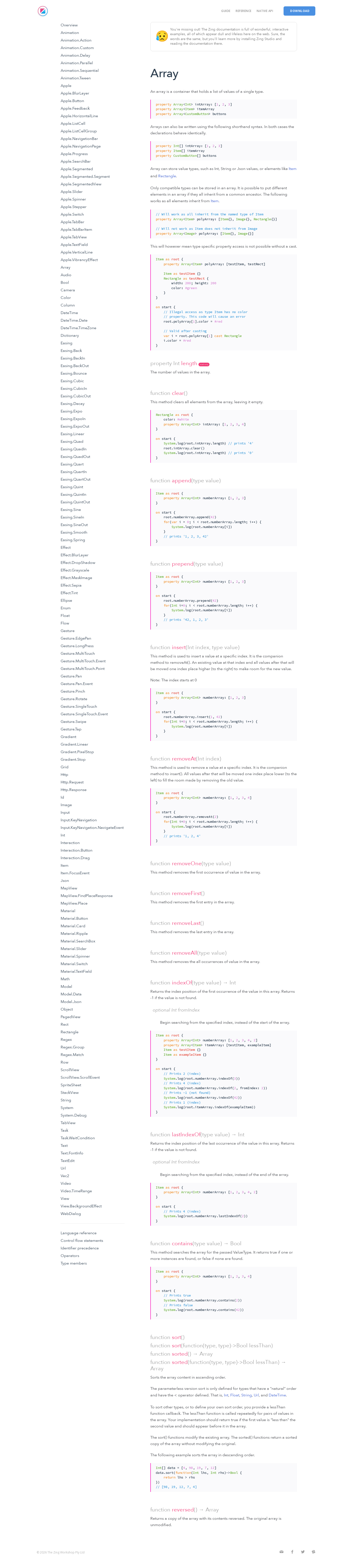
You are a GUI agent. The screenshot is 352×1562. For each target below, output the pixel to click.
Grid (64, 767)
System (67, 1107)
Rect (64, 1024)
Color (66, 297)
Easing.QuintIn (73, 494)
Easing (66, 343)
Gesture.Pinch (73, 691)
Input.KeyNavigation (79, 820)
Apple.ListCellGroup (79, 131)
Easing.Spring (73, 540)
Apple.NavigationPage (81, 146)
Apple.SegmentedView (81, 184)
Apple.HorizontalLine (79, 116)
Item (64, 865)
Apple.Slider (72, 191)
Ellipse (66, 600)
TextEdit (68, 1160)
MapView (69, 888)
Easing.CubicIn (74, 388)
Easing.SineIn (72, 517)
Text (64, 1145)
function (160, 393)
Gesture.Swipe (73, 721)
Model (66, 986)
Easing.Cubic (72, 381)
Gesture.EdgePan (76, 638)
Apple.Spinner (73, 199)
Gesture (68, 630)
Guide (226, 11)
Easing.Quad (72, 441)
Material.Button (74, 918)
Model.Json (71, 1001)
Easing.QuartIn (74, 472)
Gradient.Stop (73, 759)
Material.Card (73, 926)
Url (63, 1168)
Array (65, 267)
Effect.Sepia (71, 585)
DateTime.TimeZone (78, 328)
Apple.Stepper (74, 207)
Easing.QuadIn (74, 449)
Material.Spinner (75, 956)
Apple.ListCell (73, 123)
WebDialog (71, 1213)
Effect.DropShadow (78, 562)
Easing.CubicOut (76, 396)
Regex (66, 1039)
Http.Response (74, 789)
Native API (265, 11)
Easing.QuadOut (75, 456)
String (66, 1100)
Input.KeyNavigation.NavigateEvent (92, 827)
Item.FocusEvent (75, 873)
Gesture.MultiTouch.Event (83, 661)
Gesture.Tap (71, 729)
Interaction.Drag (75, 858)
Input (65, 812)
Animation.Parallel (77, 63)
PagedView (70, 1017)
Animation (70, 32)
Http (64, 774)
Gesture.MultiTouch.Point (83, 668)
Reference (244, 11)
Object (67, 1009)
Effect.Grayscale (75, 570)
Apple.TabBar (72, 222)
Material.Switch (74, 964)
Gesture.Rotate (74, 699)
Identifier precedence (80, 1248)
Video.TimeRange (76, 1191)
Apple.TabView (74, 237)
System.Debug (74, 1115)
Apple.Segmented (77, 169)
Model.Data (71, 994)
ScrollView (70, 1070)
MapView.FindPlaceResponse (87, 895)
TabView (68, 1123)
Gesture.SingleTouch (79, 706)
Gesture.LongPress (77, 646)
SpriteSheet (71, 1085)
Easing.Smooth (74, 532)
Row (64, 1062)
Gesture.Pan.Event (77, 683)
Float (65, 615)
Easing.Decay (73, 403)
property (161, 363)
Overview (69, 25)
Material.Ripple (74, 933)
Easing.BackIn (73, 358)
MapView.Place (74, 903)
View (65, 1198)
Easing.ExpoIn (73, 419)
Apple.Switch (72, 214)
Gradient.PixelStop (77, 752)
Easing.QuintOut (75, 502)
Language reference (79, 1233)
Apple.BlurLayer (75, 93)
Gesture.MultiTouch (78, 653)
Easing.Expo (71, 411)
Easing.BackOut (75, 366)
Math (65, 979)
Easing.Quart (72, 464)
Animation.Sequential (80, 70)
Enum (66, 608)
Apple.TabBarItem (76, 229)
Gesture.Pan (71, 676)
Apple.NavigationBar (79, 138)
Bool (65, 282)
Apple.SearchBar (76, 161)
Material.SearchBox (78, 941)
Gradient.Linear (74, 744)
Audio (66, 275)
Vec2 (65, 1176)
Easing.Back (71, 350)
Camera (68, 290)
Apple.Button (72, 101)
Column (68, 305)
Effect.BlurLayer (74, 555)
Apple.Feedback (75, 108)
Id (62, 797)
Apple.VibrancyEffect (79, 260)
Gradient (68, 736)
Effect (66, 547)
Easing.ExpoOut (75, 426)
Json (65, 880)
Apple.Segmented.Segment (85, 176)
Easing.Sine (71, 509)
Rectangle (69, 1032)
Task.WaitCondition (78, 1138)
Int (63, 835)
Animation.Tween (76, 78)
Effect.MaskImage (76, 577)
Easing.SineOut (74, 525)
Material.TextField (76, 971)
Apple (66, 85)
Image (66, 805)
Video (66, 1183)
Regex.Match (72, 1054)
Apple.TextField (74, 244)
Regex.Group (72, 1047)
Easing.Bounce (74, 373)
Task (64, 1130)
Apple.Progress (74, 154)
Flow (65, 623)
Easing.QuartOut (75, 479)
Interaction (70, 842)
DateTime (69, 313)
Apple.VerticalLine (77, 252)
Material (68, 911)
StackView (70, 1092)
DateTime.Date (74, 320)
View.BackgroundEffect (81, 1206)
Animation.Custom (77, 48)
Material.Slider (74, 948)
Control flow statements (82, 1240)
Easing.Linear (72, 434)
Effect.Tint (69, 593)
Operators (70, 1255)
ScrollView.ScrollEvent (80, 1077)
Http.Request (72, 782)
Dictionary (70, 335)
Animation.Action (76, 40)
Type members (74, 1263)
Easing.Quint (72, 487)
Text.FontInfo (72, 1153)
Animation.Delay (75, 55)
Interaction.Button (76, 850)
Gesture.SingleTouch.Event (84, 714)
